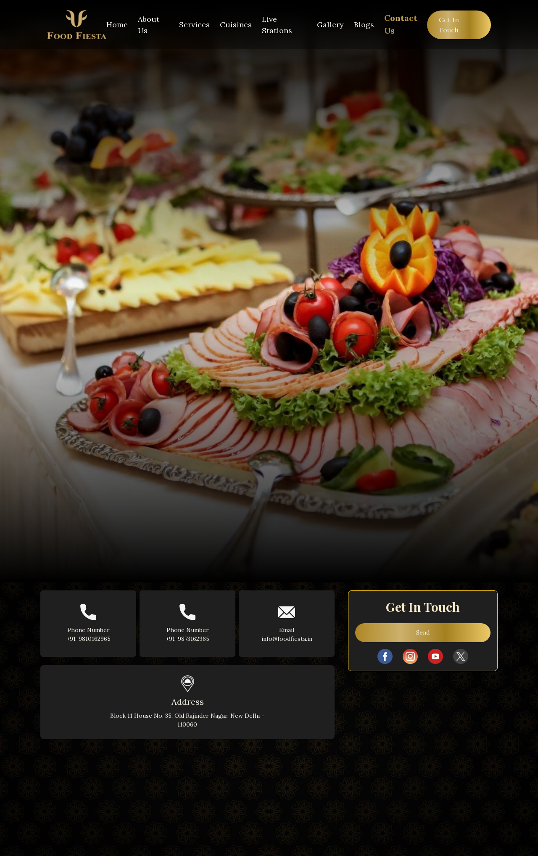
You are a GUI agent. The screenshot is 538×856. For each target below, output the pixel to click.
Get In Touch (449, 25)
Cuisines (236, 24)
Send (423, 632)
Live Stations (277, 24)
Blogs (364, 24)
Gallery (330, 24)
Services (194, 24)
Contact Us (400, 24)
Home (117, 24)
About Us (148, 24)
